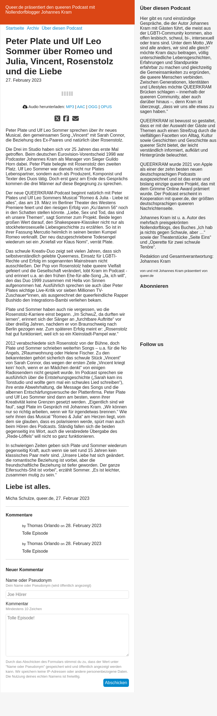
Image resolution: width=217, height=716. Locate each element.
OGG (93, 107)
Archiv (33, 28)
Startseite (15, 28)
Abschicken (116, 682)
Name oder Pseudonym (67, 583)
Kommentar (67, 606)
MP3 (70, 107)
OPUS (106, 107)
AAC (81, 107)
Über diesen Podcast (62, 28)
